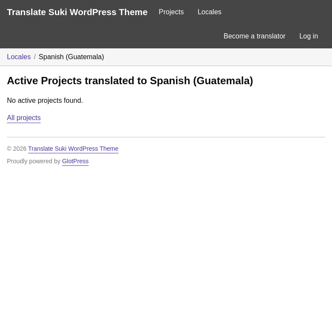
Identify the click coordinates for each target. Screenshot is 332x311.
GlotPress (75, 161)
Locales (209, 12)
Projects (171, 12)
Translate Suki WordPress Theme (77, 12)
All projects (24, 117)
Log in (308, 36)
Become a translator (254, 36)
